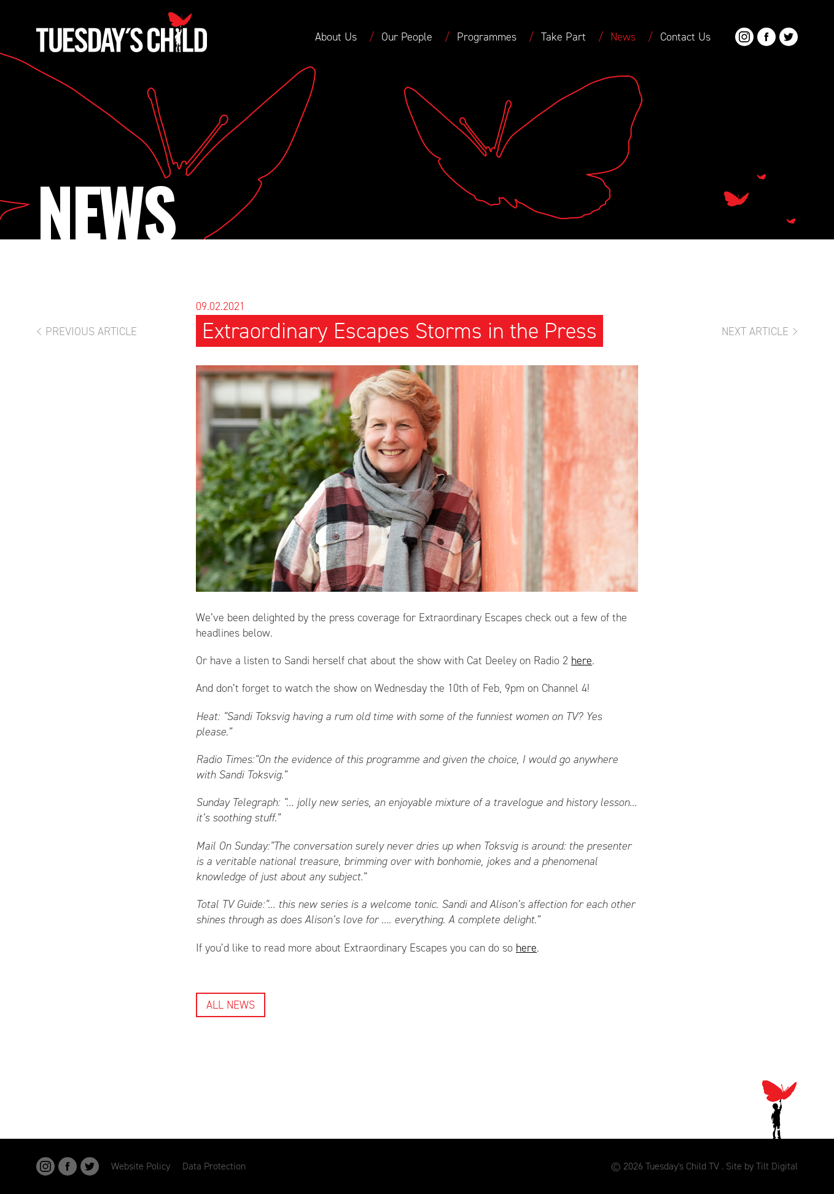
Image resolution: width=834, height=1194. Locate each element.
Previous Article (91, 331)
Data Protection (214, 1166)
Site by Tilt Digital (762, 1166)
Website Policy (140, 1166)
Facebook (766, 37)
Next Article (755, 331)
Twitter (788, 37)
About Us (336, 36)
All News (230, 1005)
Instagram (744, 37)
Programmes (486, 36)
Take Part (563, 36)
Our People (406, 36)
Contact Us (685, 36)
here (581, 660)
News (623, 36)
